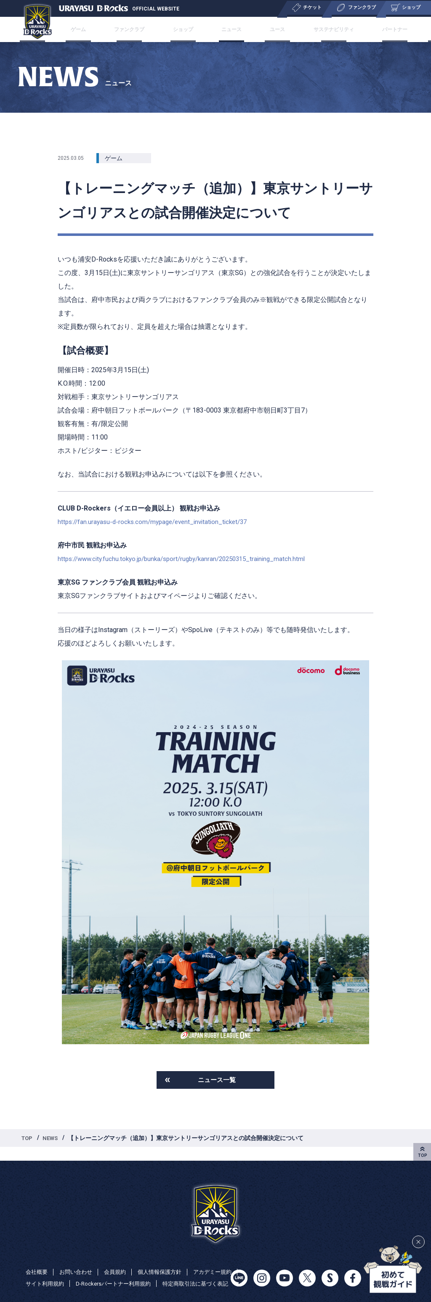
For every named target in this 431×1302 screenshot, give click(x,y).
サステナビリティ (310, 29)
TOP (27, 1139)
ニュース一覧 (217, 1081)
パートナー (362, 29)
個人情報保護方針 (167, 1260)
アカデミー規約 (46, 1271)
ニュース (230, 29)
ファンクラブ (150, 29)
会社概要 (37, 1260)
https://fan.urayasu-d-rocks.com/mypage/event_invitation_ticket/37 (158, 522)
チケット (76, 29)
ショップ (193, 29)
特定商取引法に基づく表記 (61, 1283)
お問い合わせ (78, 1260)
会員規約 (120, 1260)
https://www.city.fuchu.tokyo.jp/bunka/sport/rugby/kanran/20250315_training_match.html (189, 559)
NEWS (52, 1139)
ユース (265, 29)
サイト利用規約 (99, 1271)
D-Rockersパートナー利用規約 (172, 1271)
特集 (396, 29)
